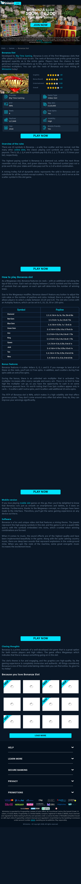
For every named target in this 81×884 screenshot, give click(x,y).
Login (9, 3)
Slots (3, 48)
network (39, 40)
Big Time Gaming (24, 56)
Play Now (40, 136)
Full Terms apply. (46, 42)
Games (11, 48)
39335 (33, 820)
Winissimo (6, 69)
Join (17, 3)
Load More (40, 735)
